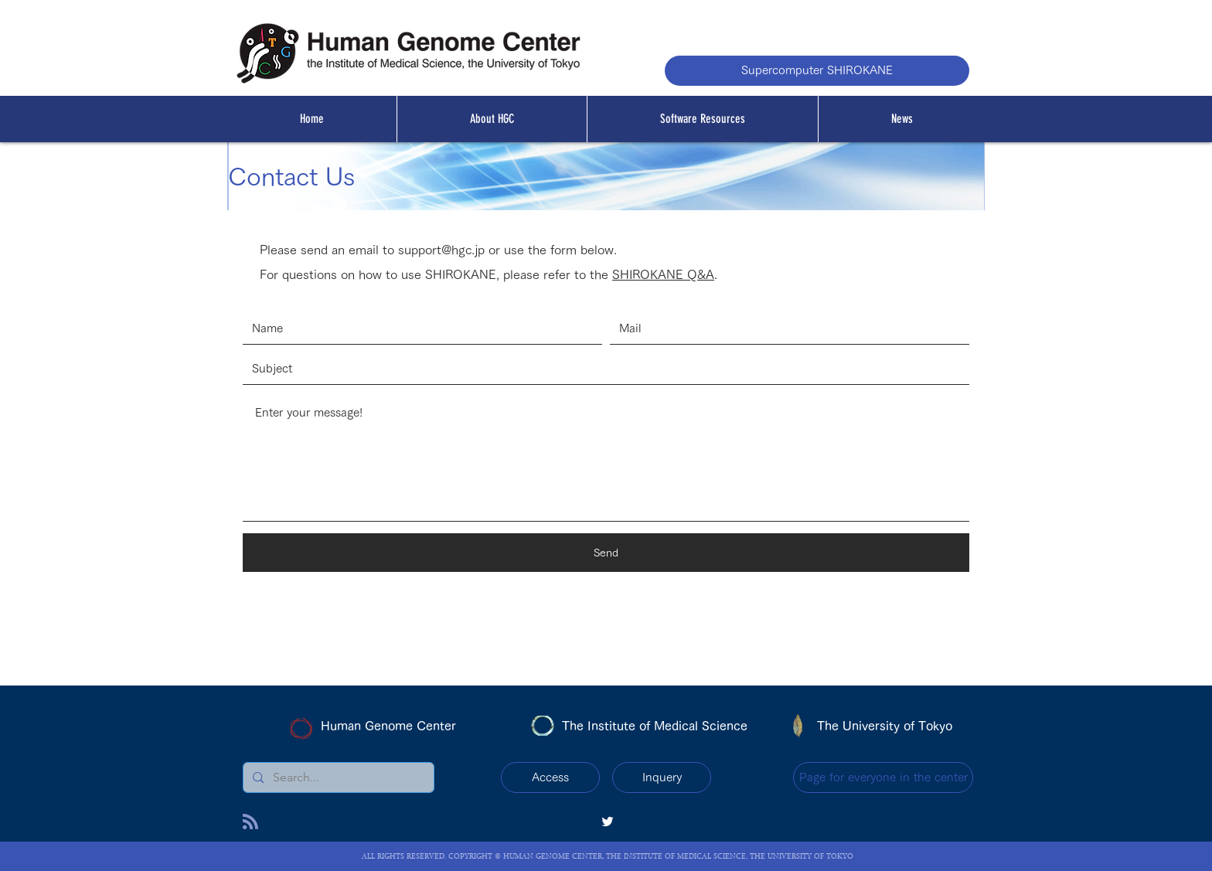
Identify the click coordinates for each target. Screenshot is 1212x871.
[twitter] (607, 821)
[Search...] (337, 777)
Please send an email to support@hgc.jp (372, 249)
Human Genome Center (388, 726)
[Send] (606, 552)
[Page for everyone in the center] (883, 777)
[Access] (550, 777)
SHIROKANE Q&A (663, 274)
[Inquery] (661, 777)
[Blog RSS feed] (250, 822)
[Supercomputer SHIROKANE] (817, 71)
